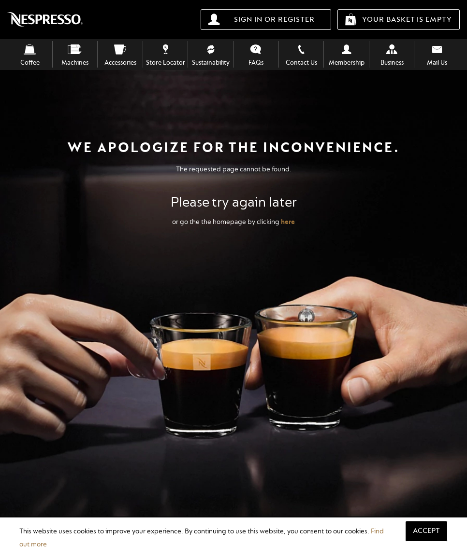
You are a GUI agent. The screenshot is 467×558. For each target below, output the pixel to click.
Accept (426, 530)
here (288, 221)
